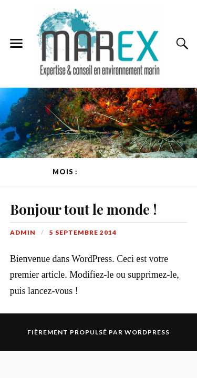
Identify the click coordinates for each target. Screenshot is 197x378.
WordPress (147, 332)
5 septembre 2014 (83, 232)
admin (23, 232)
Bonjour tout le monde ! (83, 209)
